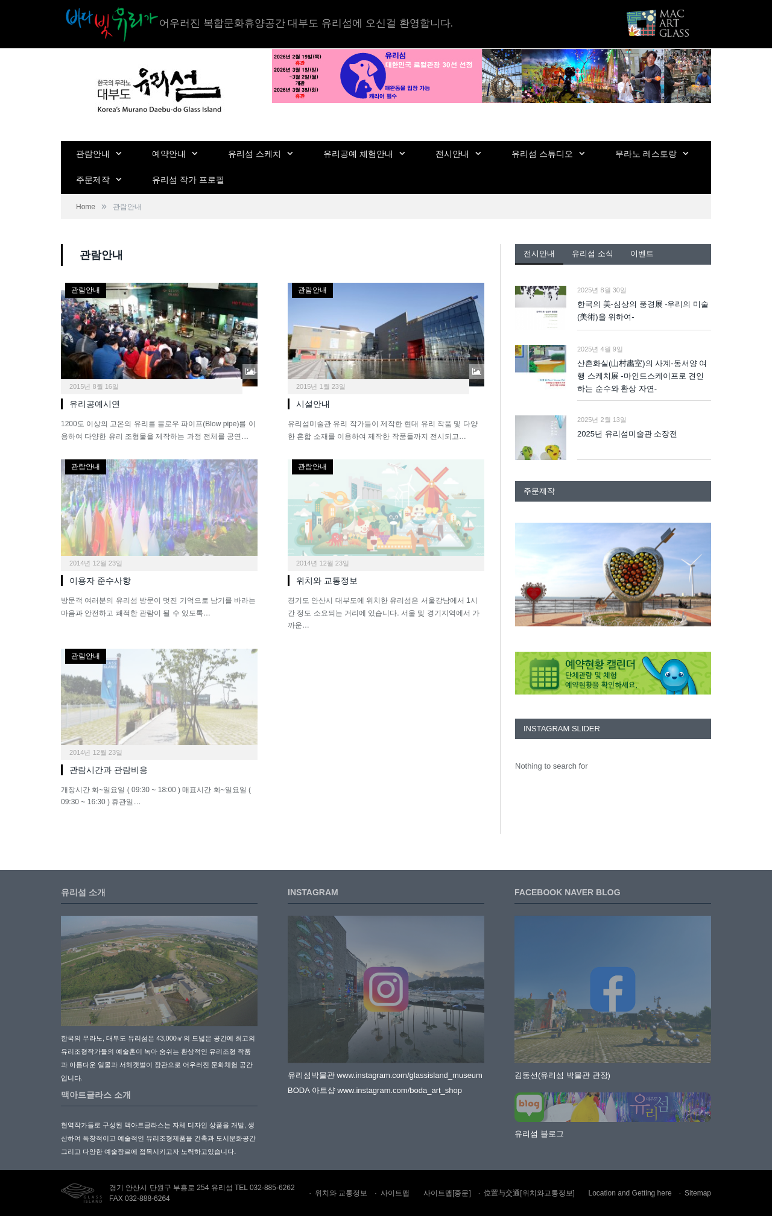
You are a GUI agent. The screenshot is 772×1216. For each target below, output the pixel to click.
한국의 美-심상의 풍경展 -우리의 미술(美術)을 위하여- (643, 310)
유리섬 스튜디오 (542, 154)
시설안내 (313, 404)
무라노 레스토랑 (646, 154)
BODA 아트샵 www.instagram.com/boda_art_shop (375, 1090)
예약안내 (169, 154)
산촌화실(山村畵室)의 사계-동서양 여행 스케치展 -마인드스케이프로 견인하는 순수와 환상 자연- (642, 376)
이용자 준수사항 (100, 580)
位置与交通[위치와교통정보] (529, 1193)
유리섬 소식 (592, 253)
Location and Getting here (630, 1193)
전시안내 (452, 154)
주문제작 (93, 179)
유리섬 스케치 (254, 154)
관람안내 (93, 154)
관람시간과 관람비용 (108, 770)
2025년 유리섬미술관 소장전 (627, 433)
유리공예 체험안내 (358, 154)
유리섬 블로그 (539, 1133)
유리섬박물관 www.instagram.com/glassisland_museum (385, 1075)
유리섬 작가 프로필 (188, 179)
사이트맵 (395, 1193)
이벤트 (642, 253)
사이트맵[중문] (447, 1193)
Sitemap (698, 1193)
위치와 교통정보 (327, 580)
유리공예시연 (94, 404)
